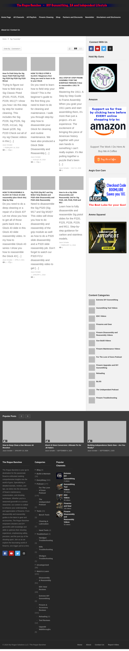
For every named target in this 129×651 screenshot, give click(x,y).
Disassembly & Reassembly (45, 580)
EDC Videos (101, 318)
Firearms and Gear (104, 326)
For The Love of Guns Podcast (109, 359)
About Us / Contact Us (10, 32)
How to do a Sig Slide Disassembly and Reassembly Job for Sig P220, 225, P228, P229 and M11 (70, 199)
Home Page (6, 19)
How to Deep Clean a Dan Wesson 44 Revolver (18, 448)
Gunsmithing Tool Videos (106, 310)
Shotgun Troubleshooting (46, 559)
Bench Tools (44, 517)
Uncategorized (43, 567)
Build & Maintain (44, 475)
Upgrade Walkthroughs (45, 630)
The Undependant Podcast (107, 391)
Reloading (100, 375)
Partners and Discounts (73, 19)
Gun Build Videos (103, 342)
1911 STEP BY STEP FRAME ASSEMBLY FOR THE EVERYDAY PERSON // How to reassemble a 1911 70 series (71, 85)
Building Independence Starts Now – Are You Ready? (106, 448)
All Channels (18, 19)
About (88, 647)
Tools (39, 513)
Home (79, 647)
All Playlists (32, 19)
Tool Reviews (44, 622)
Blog (39, 472)
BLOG (98, 383)
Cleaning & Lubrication (44, 524)
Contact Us (99, 647)
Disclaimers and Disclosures (109, 19)
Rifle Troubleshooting (46, 550)
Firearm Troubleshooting (106, 400)
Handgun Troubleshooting (46, 541)
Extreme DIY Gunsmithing (107, 302)
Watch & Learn (43, 573)
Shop (58, 19)
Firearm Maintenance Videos (108, 351)
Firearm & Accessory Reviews (43, 609)
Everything (41, 482)
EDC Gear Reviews (43, 590)
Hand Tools (43, 532)
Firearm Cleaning (46, 19)
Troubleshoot (42, 536)
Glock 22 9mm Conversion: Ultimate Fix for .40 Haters (63, 448)
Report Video (113, 647)
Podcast (40, 486)
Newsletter (89, 19)
